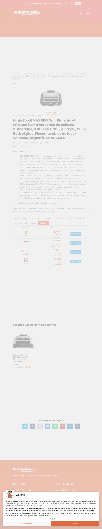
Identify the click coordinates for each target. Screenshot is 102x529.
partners (19, 501)
